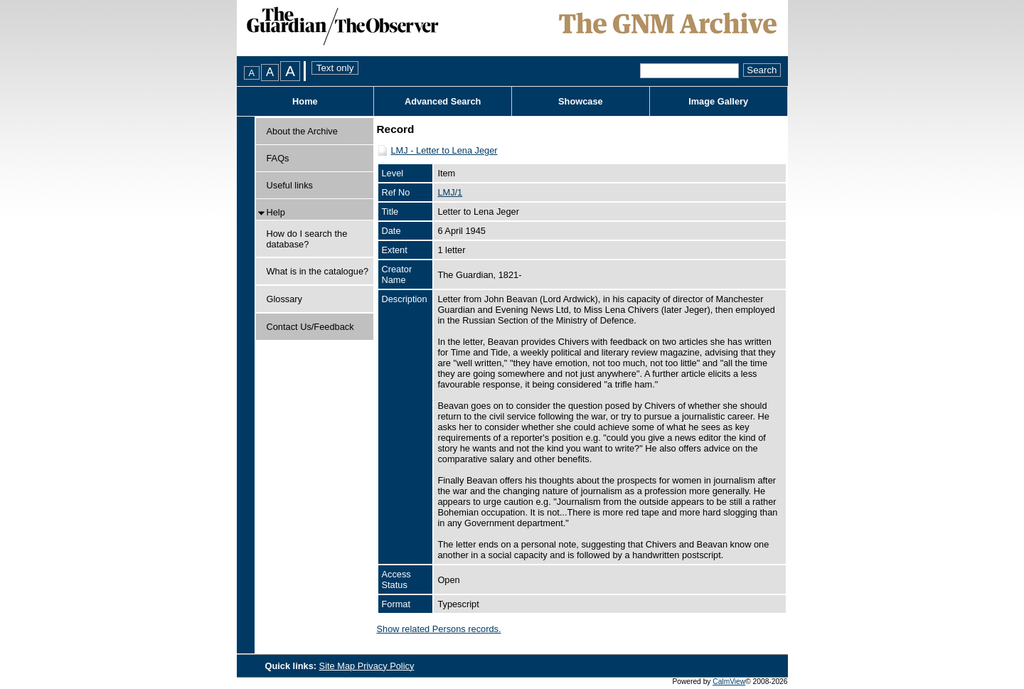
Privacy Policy (386, 666)
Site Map (338, 666)
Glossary (285, 299)
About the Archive (302, 131)
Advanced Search (443, 101)
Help (276, 212)
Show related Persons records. (439, 629)
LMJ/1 (449, 192)
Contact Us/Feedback (310, 326)
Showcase (580, 101)
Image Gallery (718, 101)
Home (305, 101)
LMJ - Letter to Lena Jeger (444, 150)
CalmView (729, 681)
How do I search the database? (307, 239)
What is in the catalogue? (318, 271)
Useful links (290, 185)
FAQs (278, 158)
